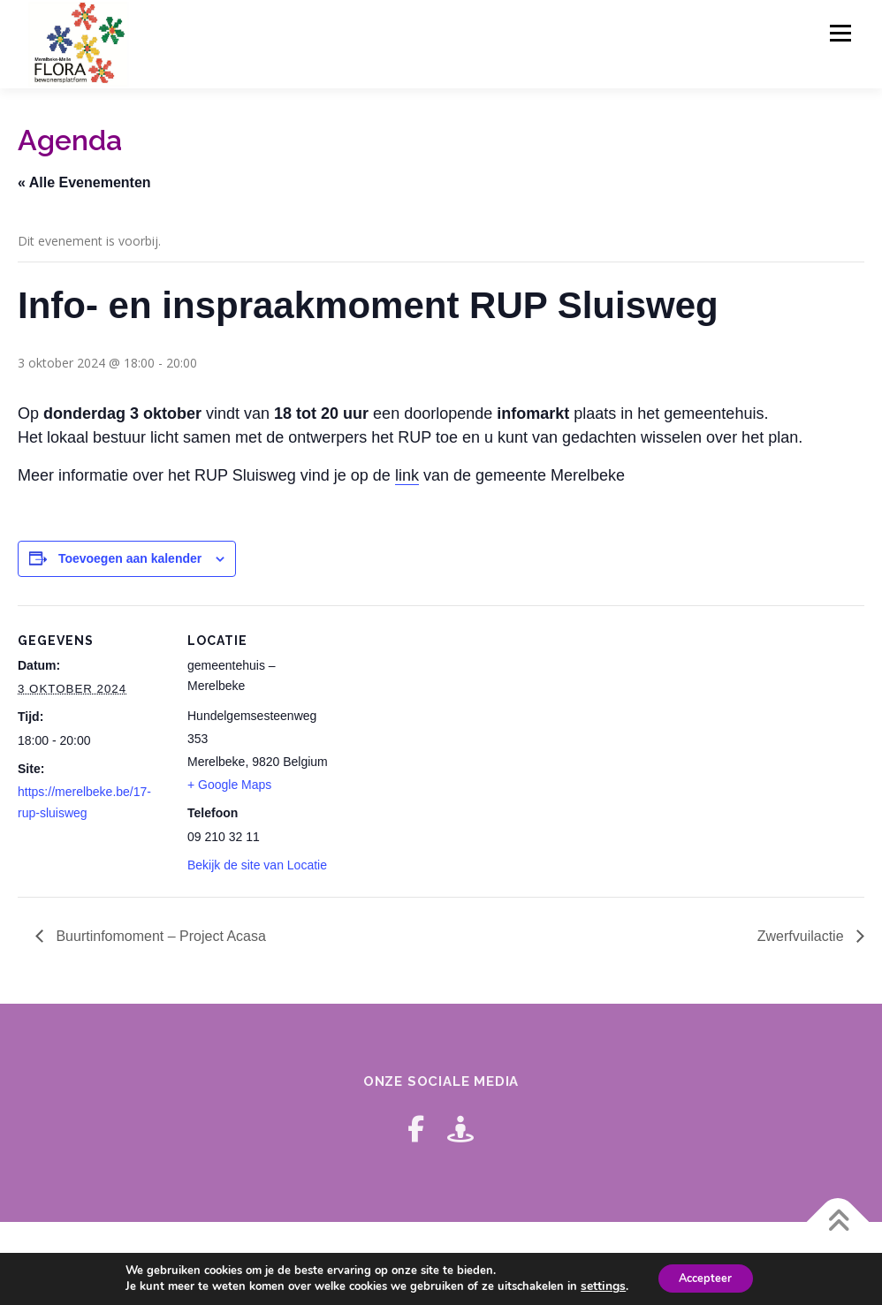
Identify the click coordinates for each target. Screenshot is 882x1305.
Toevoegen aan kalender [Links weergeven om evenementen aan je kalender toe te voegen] (129, 558)
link (407, 475)
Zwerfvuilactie (802, 936)
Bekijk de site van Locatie (257, 865)
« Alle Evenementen (84, 182)
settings (596, 1286)
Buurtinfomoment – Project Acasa (159, 936)
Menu (840, 33)
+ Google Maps (229, 785)
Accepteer (704, 1277)
